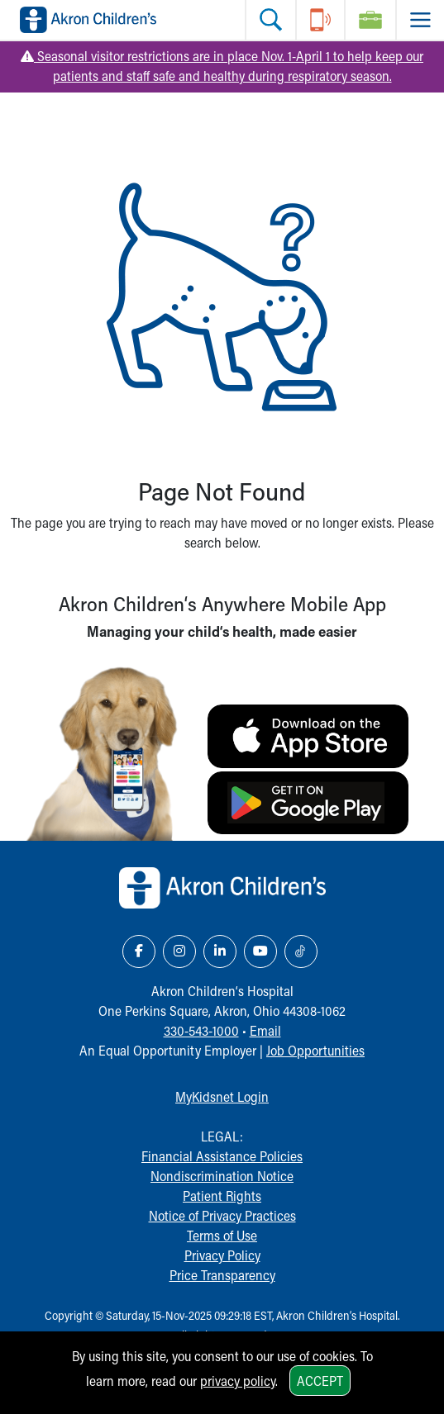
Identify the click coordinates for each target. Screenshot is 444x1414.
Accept (320, 1380)
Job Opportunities (315, 1050)
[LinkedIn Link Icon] (219, 951)
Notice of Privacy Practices (222, 1215)
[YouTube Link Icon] (260, 951)
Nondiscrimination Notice (222, 1175)
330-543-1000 (201, 1030)
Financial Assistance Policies (222, 1156)
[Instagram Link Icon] (179, 951)
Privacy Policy (222, 1255)
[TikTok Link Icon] (300, 951)
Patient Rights (222, 1195)
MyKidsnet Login (222, 1096)
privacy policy (237, 1380)
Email (265, 1030)
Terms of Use (222, 1235)
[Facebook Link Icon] (138, 951)
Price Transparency (222, 1275)
